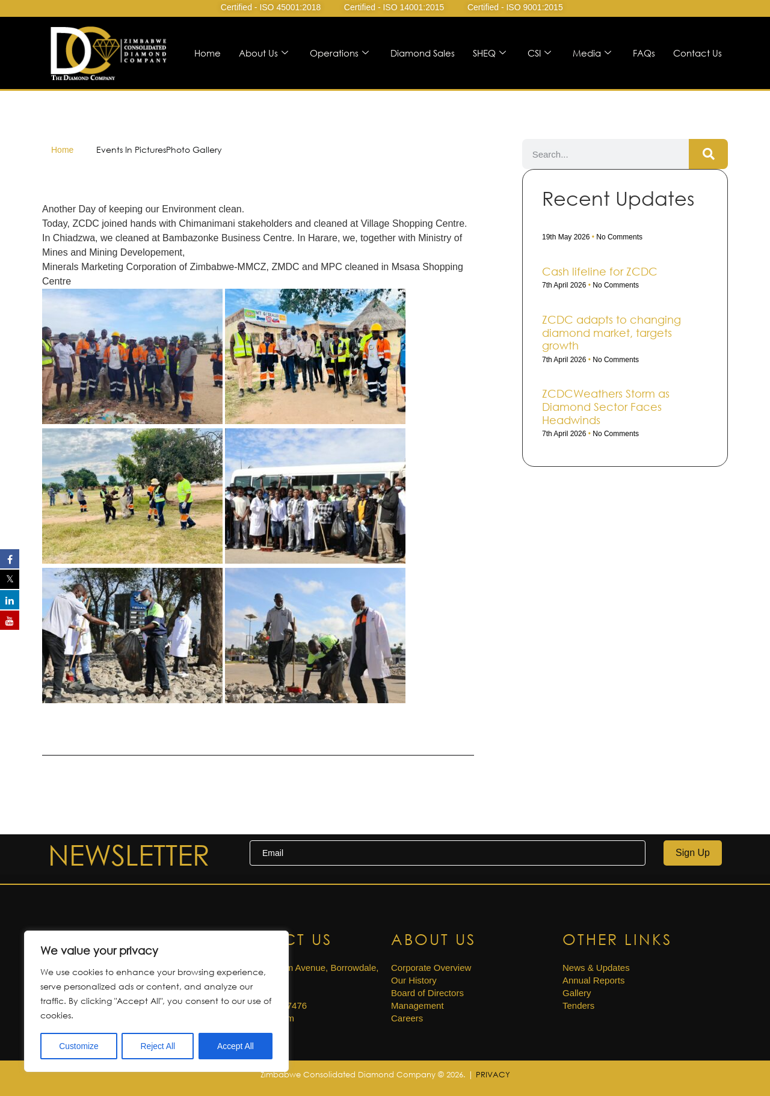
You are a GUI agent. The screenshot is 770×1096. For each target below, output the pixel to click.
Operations (339, 53)
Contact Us (697, 53)
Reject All (157, 1046)
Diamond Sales (422, 53)
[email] (447, 853)
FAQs (644, 53)
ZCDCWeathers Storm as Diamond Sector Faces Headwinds (606, 406)
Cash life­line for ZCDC (600, 271)
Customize (79, 1046)
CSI (539, 53)
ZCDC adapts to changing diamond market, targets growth (611, 332)
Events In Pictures (131, 149)
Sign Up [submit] (693, 853)
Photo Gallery (194, 149)
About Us (263, 53)
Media (592, 53)
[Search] (708, 154)
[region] (156, 1001)
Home (207, 53)
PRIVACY (493, 1074)
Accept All (235, 1046)
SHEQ (489, 53)
